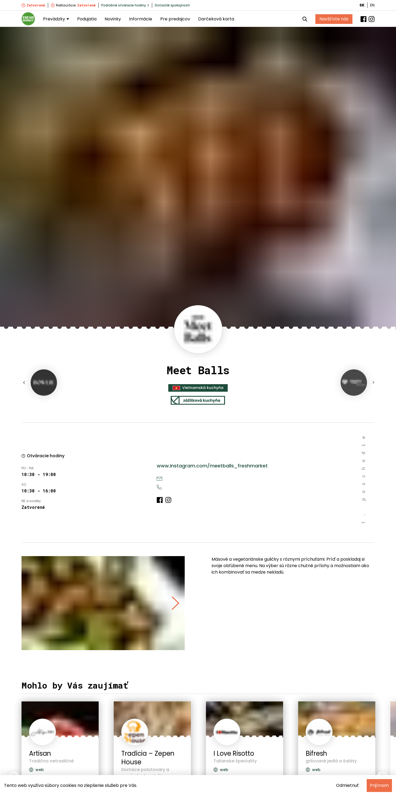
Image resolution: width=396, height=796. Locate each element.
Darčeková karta (216, 19)
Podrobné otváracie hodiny (125, 5)
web (36, 769)
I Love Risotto (233, 753)
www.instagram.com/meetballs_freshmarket (212, 465)
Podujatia (87, 19)
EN (372, 5)
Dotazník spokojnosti (172, 5)
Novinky (113, 19)
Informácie (140, 19)
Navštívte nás (333, 19)
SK (362, 5)
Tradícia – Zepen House (147, 757)
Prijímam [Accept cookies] (379, 785)
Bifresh (316, 753)
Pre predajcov (175, 19)
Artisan (40, 753)
